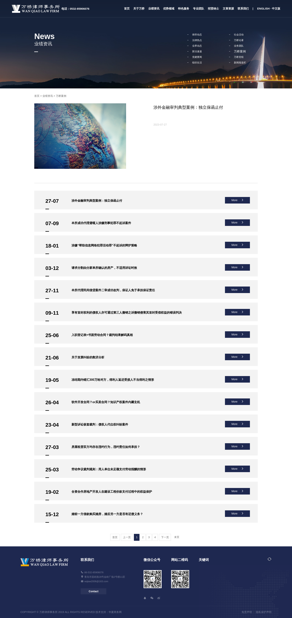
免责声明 (247, 612)
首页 (127, 8)
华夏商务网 (115, 612)
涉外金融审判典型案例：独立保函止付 (188, 107)
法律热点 (197, 40)
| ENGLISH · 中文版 (266, 8)
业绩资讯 (153, 8)
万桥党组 (239, 57)
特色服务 (183, 8)
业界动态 (197, 45)
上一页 (127, 537)
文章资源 (228, 8)
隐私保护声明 (264, 612)
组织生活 (197, 62)
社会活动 (239, 34)
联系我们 (243, 8)
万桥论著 (239, 40)
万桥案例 (240, 51)
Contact (93, 591)
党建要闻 (197, 57)
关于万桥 (139, 8)
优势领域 (168, 8)
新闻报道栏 (240, 62)
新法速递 (197, 51)
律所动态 (197, 34)
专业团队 (198, 8)
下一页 (165, 537)
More (237, 200)
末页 (176, 537)
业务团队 (239, 45)
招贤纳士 (213, 8)
